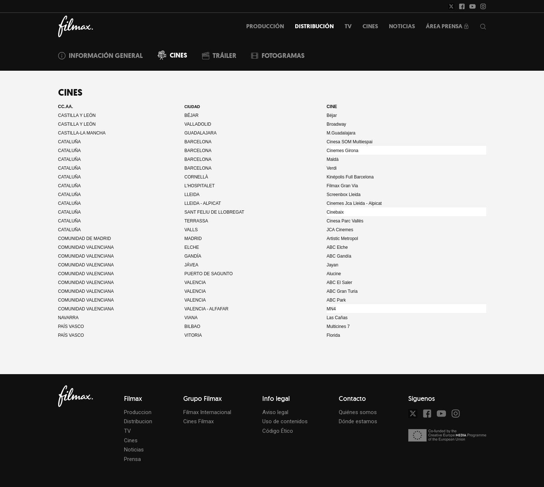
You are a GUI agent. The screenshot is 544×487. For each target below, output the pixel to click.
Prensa (132, 459)
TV (127, 431)
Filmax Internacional (207, 412)
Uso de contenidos (285, 421)
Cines (131, 440)
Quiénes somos (358, 412)
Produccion (137, 412)
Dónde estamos (358, 421)
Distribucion (138, 421)
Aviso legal (275, 412)
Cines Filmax (198, 421)
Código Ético (277, 431)
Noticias (134, 449)
